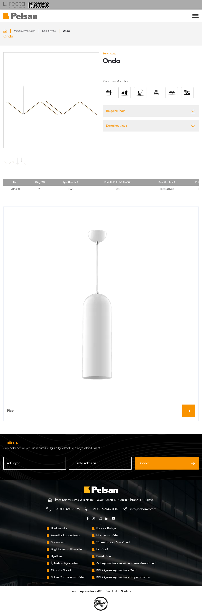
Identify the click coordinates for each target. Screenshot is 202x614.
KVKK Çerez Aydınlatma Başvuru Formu (123, 577)
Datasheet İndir (150, 125)
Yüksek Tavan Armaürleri (113, 542)
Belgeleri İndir (150, 111)
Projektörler (104, 556)
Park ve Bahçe (106, 528)
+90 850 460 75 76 (67, 509)
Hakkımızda (59, 528)
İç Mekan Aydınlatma (65, 563)
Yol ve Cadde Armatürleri (68, 577)
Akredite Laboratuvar (65, 535)
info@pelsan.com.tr (143, 509)
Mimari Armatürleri (24, 31)
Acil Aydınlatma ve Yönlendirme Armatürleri (126, 563)
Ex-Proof (102, 549)
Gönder (167, 463)
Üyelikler (56, 556)
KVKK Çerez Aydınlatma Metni (116, 570)
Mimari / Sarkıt (61, 570)
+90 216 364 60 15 (105, 509)
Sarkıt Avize (49, 31)
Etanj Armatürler (107, 535)
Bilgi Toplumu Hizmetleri (67, 549)
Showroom (58, 542)
